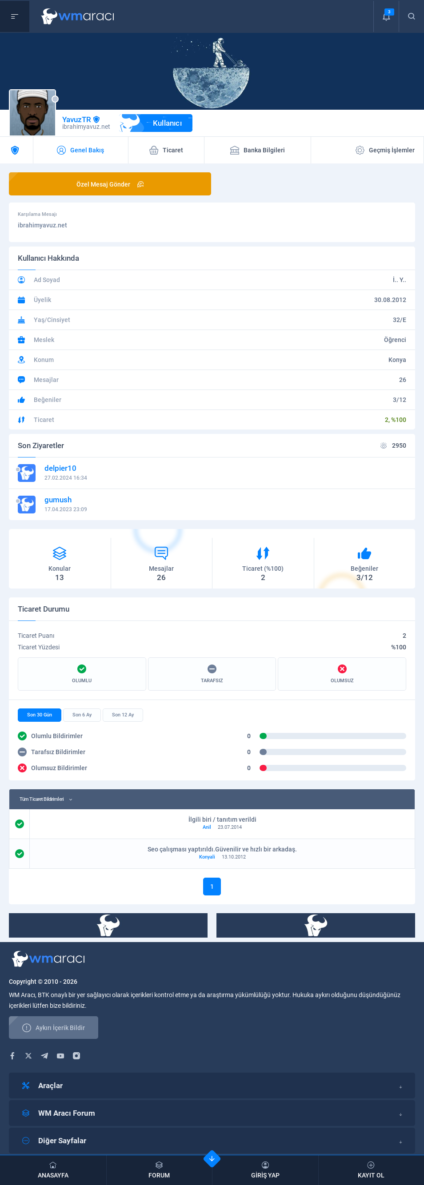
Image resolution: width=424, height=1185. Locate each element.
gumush (58, 499)
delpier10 (60, 468)
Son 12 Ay (123, 715)
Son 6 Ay (82, 715)
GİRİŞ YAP (265, 1170)
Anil (207, 827)
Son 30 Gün (39, 715)
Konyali (207, 857)
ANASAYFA (53, 1170)
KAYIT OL (371, 1170)
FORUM (159, 1170)
